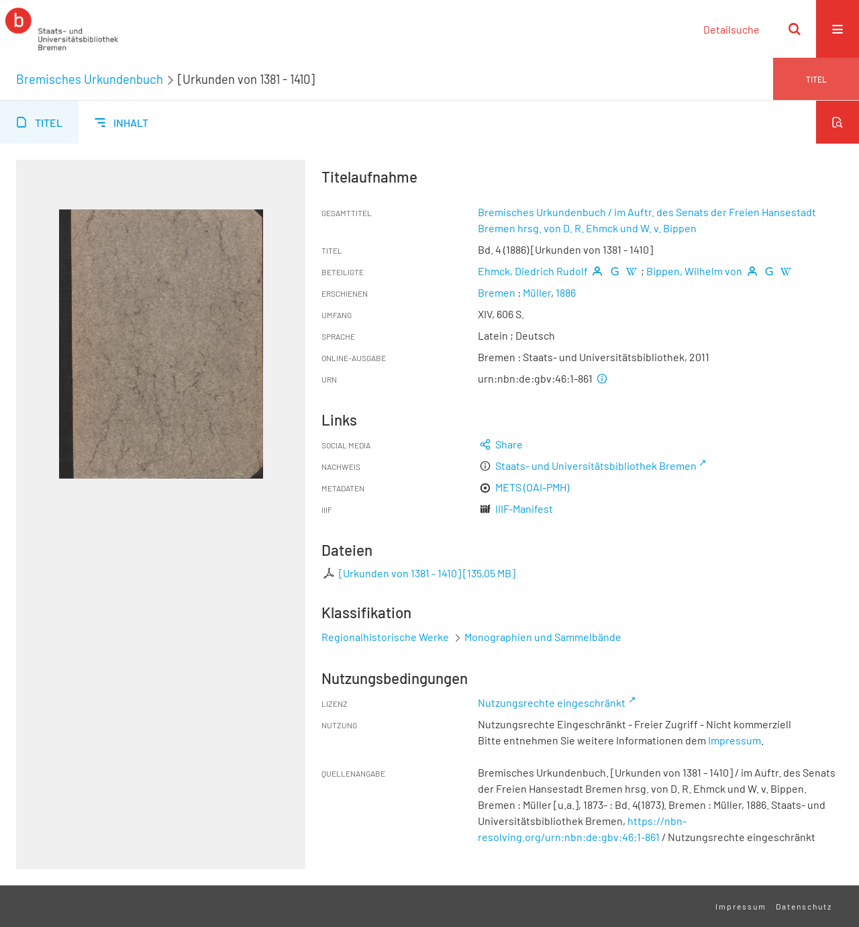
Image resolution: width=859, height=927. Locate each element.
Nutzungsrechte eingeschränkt (551, 702)
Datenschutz (804, 906)
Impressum (734, 740)
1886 (566, 292)
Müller (537, 292)
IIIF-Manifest (524, 508)
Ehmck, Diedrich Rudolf (533, 270)
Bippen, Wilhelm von (694, 270)
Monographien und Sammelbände (542, 636)
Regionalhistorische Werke (386, 636)
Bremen (496, 292)
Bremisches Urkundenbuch (89, 79)
